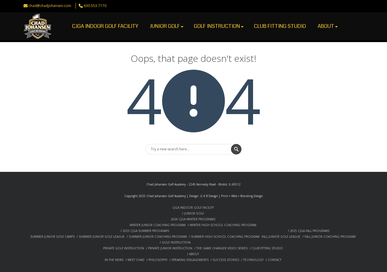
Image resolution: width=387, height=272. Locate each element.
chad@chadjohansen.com (49, 5)
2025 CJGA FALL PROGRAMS (309, 231)
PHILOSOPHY (157, 260)
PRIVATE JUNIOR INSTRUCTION (170, 248)
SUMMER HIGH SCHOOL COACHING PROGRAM (225, 237)
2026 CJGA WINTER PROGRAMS (193, 219)
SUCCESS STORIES (226, 260)
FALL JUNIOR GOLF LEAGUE (280, 237)
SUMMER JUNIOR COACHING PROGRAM (158, 237)
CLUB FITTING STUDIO (280, 26)
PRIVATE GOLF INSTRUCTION (123, 248)
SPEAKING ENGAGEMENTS (190, 260)
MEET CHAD (136, 260)
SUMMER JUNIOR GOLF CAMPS (52, 237)
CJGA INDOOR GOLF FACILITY (105, 26)
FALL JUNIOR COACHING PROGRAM (330, 237)
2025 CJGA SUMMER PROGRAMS (146, 231)
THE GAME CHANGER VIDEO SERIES (222, 248)
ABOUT (328, 26)
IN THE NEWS (114, 260)
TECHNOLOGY (253, 260)
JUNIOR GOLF (166, 26)
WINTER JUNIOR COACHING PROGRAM (158, 225)
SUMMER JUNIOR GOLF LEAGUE (102, 237)
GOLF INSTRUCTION (218, 26)
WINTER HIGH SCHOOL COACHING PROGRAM (223, 225)
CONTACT (274, 260)
